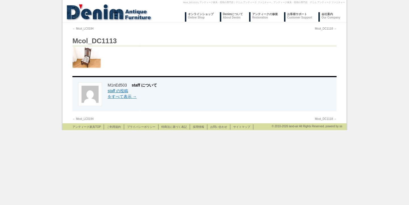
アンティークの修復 (265, 16)
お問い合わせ (218, 126)
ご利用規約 (114, 126)
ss (340, 126)
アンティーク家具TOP (86, 126)
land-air (293, 126)
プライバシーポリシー (141, 126)
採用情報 (198, 126)
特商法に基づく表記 (174, 126)
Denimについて (233, 16)
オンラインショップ (201, 16)
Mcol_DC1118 (326, 28)
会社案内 (331, 16)
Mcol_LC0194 (82, 28)
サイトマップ (241, 126)
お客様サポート (299, 16)
